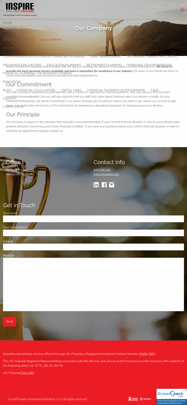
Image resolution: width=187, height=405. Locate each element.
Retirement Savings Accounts (152, 56)
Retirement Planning (104, 65)
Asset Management (106, 56)
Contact (10, 98)
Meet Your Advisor (18, 39)
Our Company (51, 39)
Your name (23, 213)
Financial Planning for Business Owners (37, 73)
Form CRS (27, 373)
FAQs (155, 90)
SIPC (152, 354)
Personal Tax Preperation (149, 65)
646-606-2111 (102, 170)
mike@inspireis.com (106, 174)
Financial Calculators (36, 90)
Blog (7, 90)
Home (7, 23)
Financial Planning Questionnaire (116, 90)
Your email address (29, 227)
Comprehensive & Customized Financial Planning (44, 56)
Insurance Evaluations (22, 65)
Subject (21, 241)
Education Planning (64, 65)
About (8, 31)
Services (10, 48)
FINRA (143, 354)
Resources (12, 81)
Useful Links (71, 90)
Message (22, 255)
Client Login (13, 107)
